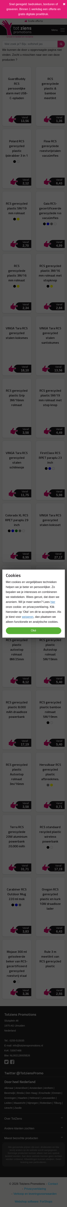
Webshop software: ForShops (33, 1201)
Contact (53, 1183)
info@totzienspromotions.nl (28, 1045)
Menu (58, 30)
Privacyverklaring (35, 1188)
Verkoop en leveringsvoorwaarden (35, 1193)
